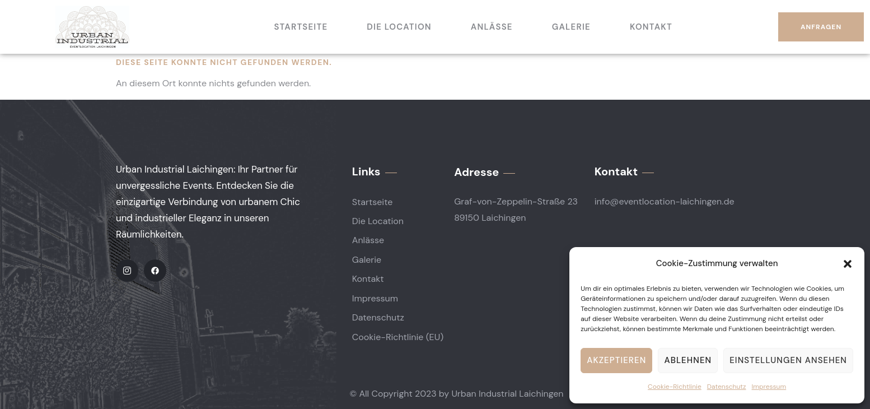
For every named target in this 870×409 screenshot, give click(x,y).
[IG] (127, 270)
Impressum (769, 386)
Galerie (571, 26)
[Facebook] (155, 270)
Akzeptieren (616, 360)
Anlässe (492, 26)
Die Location (399, 26)
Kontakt (651, 26)
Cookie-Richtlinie (674, 386)
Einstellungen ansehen (788, 360)
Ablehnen (688, 360)
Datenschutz (726, 386)
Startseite (301, 26)
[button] (847, 263)
